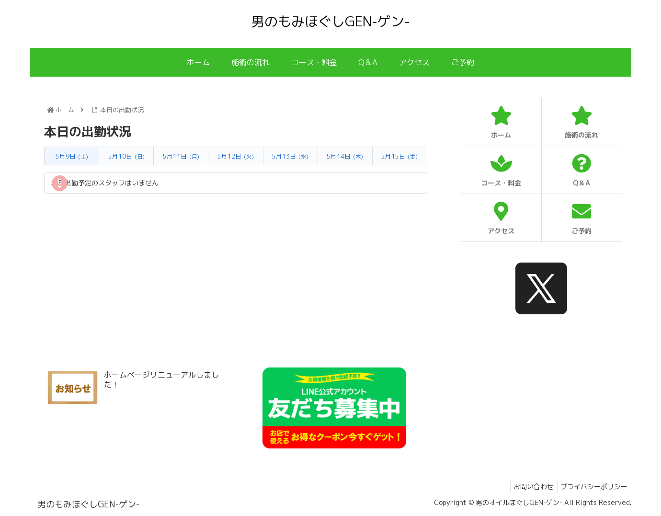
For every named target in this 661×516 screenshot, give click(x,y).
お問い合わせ (529, 486)
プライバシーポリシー (592, 486)
